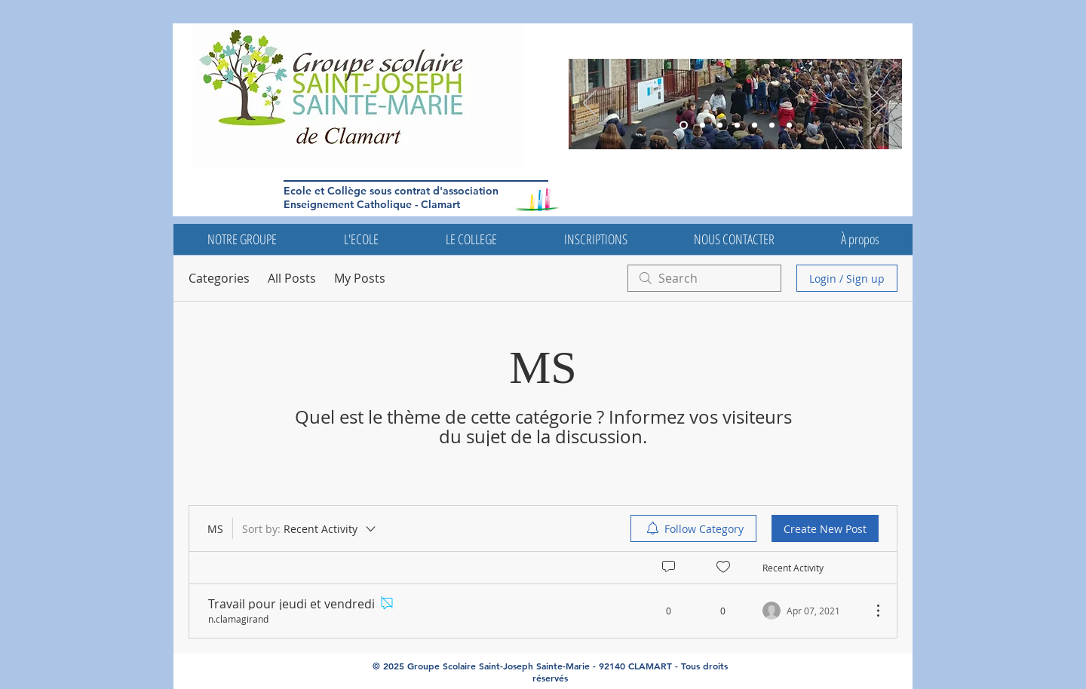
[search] (704, 278)
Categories (219, 278)
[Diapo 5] (702, 125)
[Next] (881, 104)
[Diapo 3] (684, 125)
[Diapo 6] (719, 125)
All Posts (292, 278)
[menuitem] (693, 528)
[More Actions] (870, 611)
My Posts (359, 278)
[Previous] (590, 104)
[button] (241, 239)
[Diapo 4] (754, 125)
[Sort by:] (310, 528)
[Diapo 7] (789, 125)
